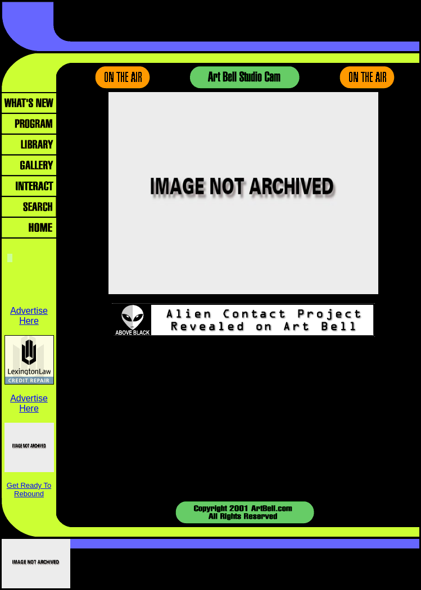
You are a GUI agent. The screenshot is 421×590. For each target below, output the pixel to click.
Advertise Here (29, 316)
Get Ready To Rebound (29, 489)
